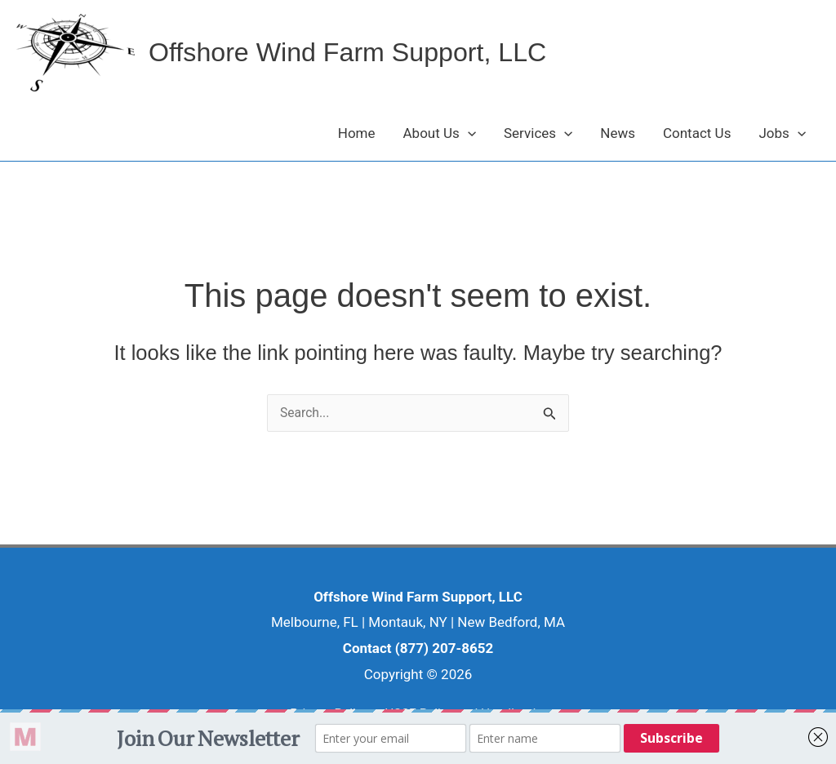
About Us (439, 133)
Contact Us (697, 133)
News (617, 133)
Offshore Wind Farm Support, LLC (365, 53)
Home (357, 133)
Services (538, 133)
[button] (468, 133)
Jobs (782, 133)
